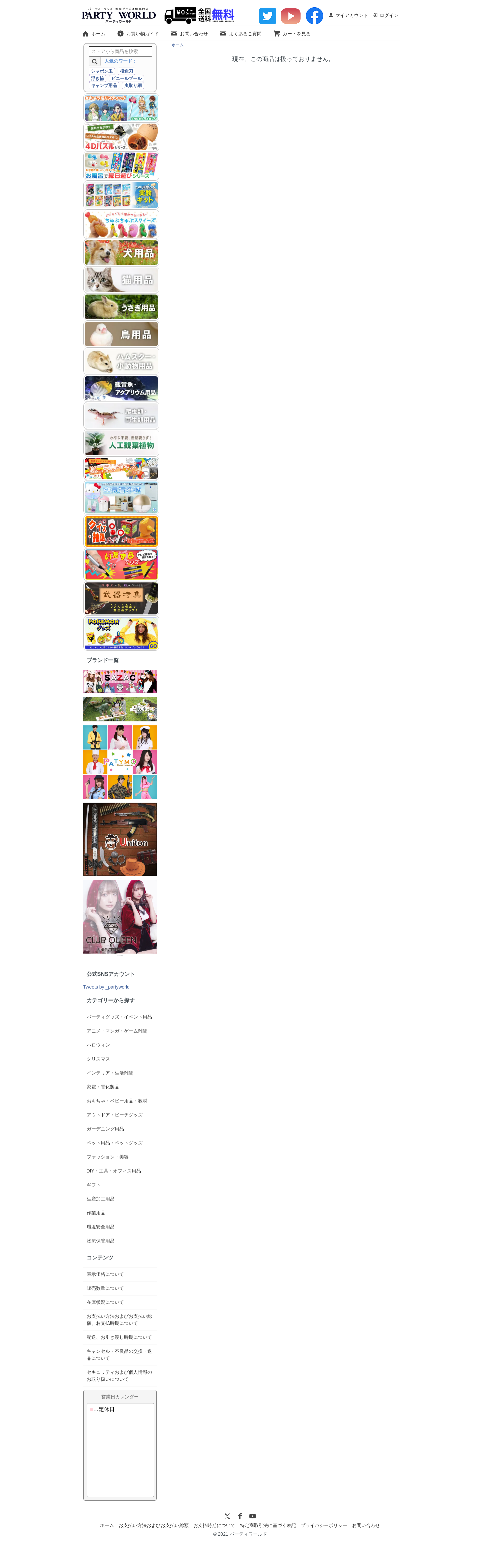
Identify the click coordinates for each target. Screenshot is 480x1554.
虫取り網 (133, 85)
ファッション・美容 (108, 1157)
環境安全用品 (101, 1226)
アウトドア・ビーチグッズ (115, 1115)
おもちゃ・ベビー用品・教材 (117, 1101)
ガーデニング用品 (105, 1129)
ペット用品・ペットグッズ (115, 1143)
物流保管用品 (101, 1240)
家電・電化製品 (103, 1087)
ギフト (94, 1184)
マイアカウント (348, 15)
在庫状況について (105, 1302)
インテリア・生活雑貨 (110, 1073)
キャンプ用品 (104, 85)
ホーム (93, 33)
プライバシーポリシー (324, 1525)
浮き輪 (97, 78)
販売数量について (105, 1288)
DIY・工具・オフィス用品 (114, 1170)
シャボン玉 (102, 71)
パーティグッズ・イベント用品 (119, 1017)
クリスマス (98, 1059)
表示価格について (105, 1274)
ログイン (385, 15)
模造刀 (126, 71)
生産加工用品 (101, 1198)
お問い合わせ (189, 33)
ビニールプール (126, 78)
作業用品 (96, 1212)
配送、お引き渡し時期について (119, 1337)
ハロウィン (98, 1045)
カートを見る (292, 33)
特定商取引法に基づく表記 (268, 1525)
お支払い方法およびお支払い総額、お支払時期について (177, 1525)
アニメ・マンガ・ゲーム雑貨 (117, 1031)
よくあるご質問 (240, 33)
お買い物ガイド (138, 33)
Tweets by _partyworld (106, 987)
